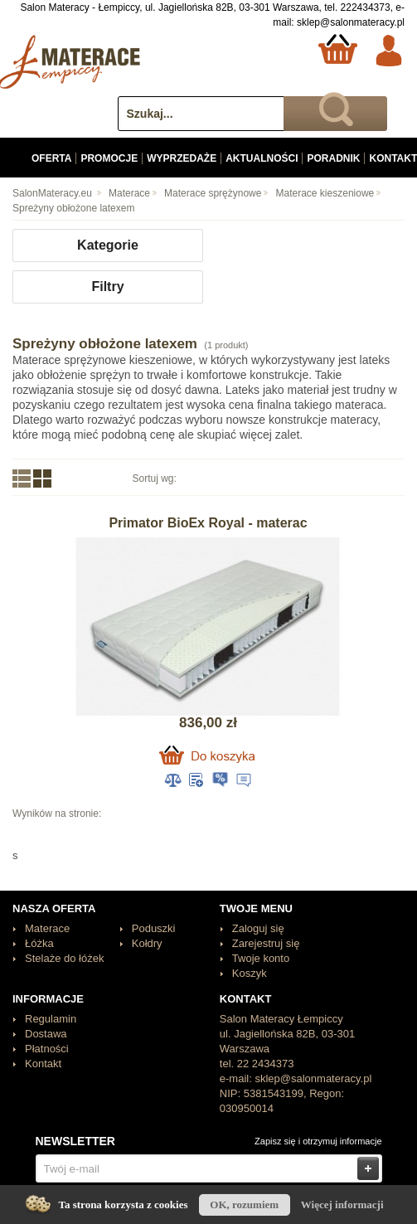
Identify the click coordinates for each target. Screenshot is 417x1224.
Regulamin (50, 1019)
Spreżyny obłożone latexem (73, 208)
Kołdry (147, 943)
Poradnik (333, 158)
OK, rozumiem (244, 1204)
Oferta (51, 158)
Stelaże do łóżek (64, 958)
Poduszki (154, 928)
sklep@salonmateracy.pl (351, 22)
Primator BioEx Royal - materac (208, 523)
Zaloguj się (258, 928)
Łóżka (39, 943)
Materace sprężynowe (212, 193)
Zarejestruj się (266, 943)
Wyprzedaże (181, 158)
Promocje (109, 158)
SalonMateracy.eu (52, 193)
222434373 (365, 7)
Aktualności (261, 158)
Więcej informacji (342, 1204)
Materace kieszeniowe (325, 193)
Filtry (107, 286)
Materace (129, 193)
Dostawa (46, 1033)
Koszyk (249, 973)
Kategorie (107, 245)
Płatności (47, 1048)
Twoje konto (260, 958)
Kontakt (43, 1063)
